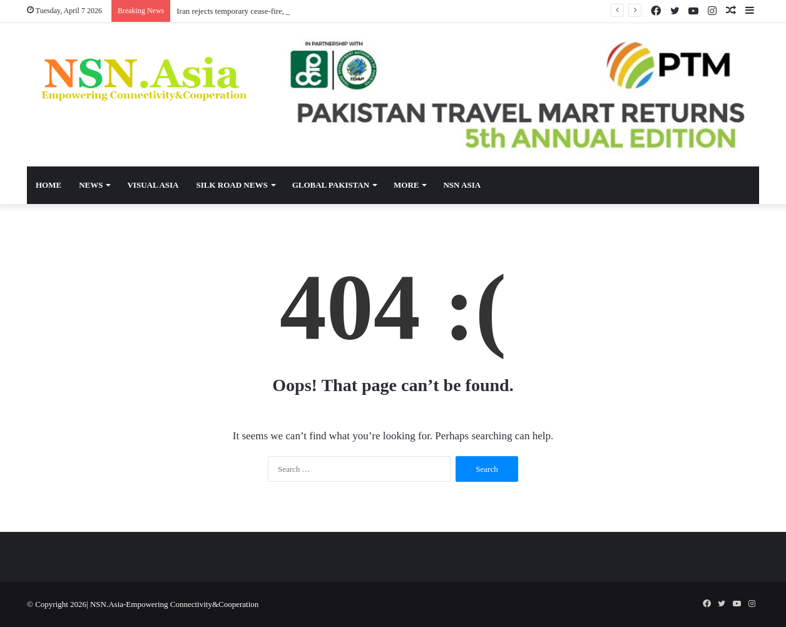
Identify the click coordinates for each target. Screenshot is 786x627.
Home (48, 185)
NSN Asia (462, 185)
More (406, 185)
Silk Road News (231, 185)
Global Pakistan (330, 185)
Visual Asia (152, 185)
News (91, 185)
